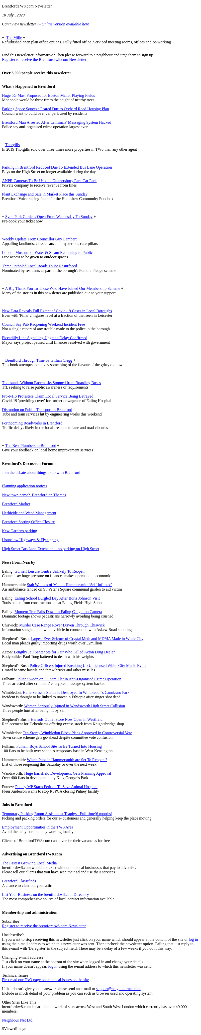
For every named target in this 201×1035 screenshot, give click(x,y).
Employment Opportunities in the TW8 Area (37, 827)
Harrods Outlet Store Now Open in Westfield (66, 719)
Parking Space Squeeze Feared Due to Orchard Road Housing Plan (55, 109)
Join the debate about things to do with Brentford (41, 472)
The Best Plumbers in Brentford (30, 445)
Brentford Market (16, 504)
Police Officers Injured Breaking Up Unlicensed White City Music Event (88, 665)
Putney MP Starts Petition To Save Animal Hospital (56, 787)
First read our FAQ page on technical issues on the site (45, 980)
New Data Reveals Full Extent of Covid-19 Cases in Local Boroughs (57, 311)
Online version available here (65, 24)
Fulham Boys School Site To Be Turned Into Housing (59, 746)
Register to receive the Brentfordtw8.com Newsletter (44, 59)
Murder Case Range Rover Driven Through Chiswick (62, 625)
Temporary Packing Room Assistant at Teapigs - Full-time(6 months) (57, 814)
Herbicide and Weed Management (29, 513)
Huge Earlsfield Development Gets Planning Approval (67, 773)
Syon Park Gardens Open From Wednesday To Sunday (49, 216)
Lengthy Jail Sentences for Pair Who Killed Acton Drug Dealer (64, 652)
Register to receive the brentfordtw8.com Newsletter (44, 926)
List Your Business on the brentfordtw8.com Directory (45, 894)
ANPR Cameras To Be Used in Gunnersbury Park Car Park (49, 181)
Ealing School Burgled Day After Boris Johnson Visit (57, 598)
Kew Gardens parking (19, 531)
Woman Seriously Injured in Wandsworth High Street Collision (74, 706)
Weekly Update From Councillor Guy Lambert (39, 239)
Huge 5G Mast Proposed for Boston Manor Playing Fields (48, 95)
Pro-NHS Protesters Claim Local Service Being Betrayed (47, 396)
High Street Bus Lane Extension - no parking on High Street (50, 549)
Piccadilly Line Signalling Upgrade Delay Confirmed (44, 338)
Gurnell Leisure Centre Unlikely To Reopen (49, 571)
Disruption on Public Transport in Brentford (37, 410)
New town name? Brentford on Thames (34, 495)
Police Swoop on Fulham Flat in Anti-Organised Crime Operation (68, 679)
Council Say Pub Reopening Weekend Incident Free (43, 324)
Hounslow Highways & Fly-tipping (30, 540)
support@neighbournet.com (118, 989)
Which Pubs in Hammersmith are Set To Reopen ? (67, 760)
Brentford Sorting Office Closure (28, 522)
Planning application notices (24, 486)
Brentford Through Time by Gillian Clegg (38, 360)
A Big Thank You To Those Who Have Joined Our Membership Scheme (62, 288)
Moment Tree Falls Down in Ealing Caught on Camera (58, 612)
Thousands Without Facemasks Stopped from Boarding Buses (51, 383)
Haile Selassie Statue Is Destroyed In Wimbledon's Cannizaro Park (76, 692)
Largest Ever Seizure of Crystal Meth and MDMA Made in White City (87, 638)
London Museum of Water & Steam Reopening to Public (47, 252)
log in (193, 939)
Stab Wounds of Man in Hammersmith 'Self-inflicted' (69, 585)
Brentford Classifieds (19, 881)
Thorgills (12, 145)
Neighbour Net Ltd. (17, 1020)
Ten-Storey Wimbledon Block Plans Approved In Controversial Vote (77, 733)
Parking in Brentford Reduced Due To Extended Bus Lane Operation (57, 167)
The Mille (14, 37)
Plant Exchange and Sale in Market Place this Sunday (45, 194)
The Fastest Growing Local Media (29, 863)
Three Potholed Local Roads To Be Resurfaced (39, 266)
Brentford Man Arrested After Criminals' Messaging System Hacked (56, 122)
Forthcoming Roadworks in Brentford (32, 423)
